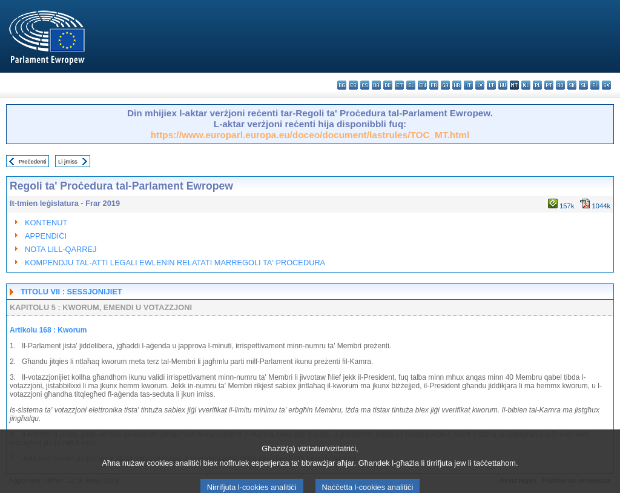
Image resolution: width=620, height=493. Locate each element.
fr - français (433, 85)
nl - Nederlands (525, 85)
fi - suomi (594, 85)
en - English (422, 85)
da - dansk (376, 85)
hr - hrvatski (456, 85)
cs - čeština (364, 85)
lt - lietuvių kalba (491, 85)
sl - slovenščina (583, 85)
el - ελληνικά (410, 85)
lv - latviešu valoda (479, 85)
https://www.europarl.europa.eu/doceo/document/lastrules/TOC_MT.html (310, 135)
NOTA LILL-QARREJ (61, 249)
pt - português (548, 85)
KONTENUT (46, 222)
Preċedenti (33, 161)
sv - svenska (606, 85)
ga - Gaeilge (445, 85)
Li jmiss (68, 161)
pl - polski (537, 85)
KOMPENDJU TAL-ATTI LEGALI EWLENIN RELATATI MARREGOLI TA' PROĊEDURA (175, 262)
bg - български (341, 85)
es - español (353, 85)
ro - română (560, 85)
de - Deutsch (387, 85)
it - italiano (468, 85)
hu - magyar (502, 85)
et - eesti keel (399, 85)
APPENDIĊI (46, 235)
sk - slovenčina (571, 85)
